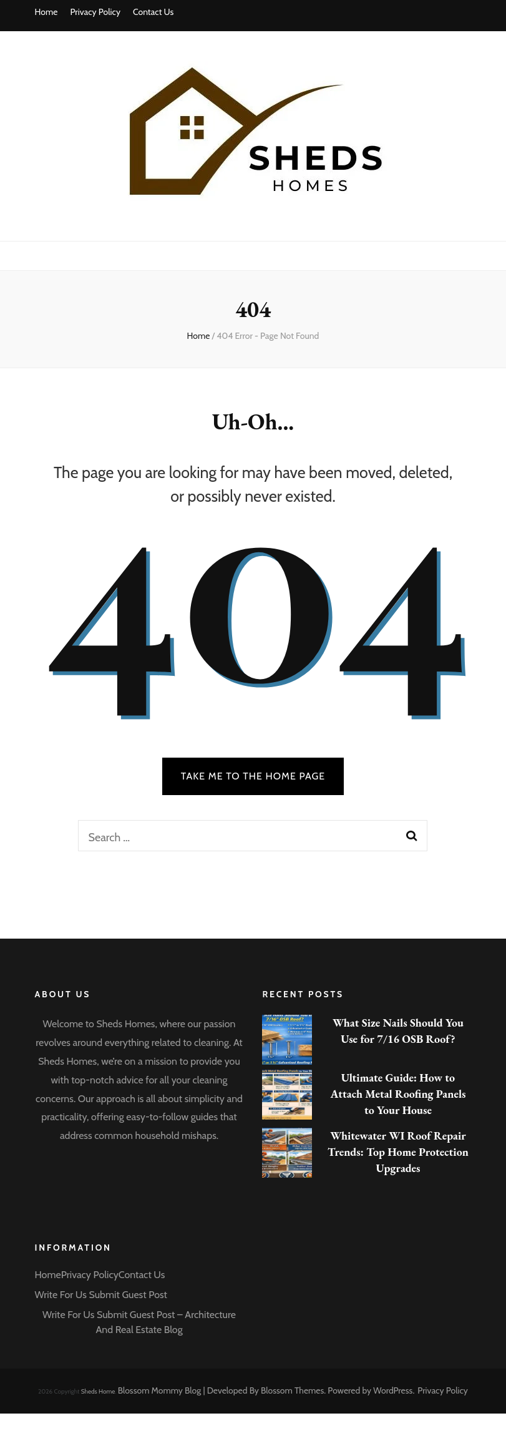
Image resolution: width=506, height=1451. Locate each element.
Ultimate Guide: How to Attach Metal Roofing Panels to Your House (397, 1093)
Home (46, 11)
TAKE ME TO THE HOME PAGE (253, 776)
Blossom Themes (292, 1390)
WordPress (392, 1390)
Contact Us (153, 11)
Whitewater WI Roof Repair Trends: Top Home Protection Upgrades (398, 1151)
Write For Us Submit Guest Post (101, 1295)
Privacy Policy (95, 11)
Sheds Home (98, 1391)
